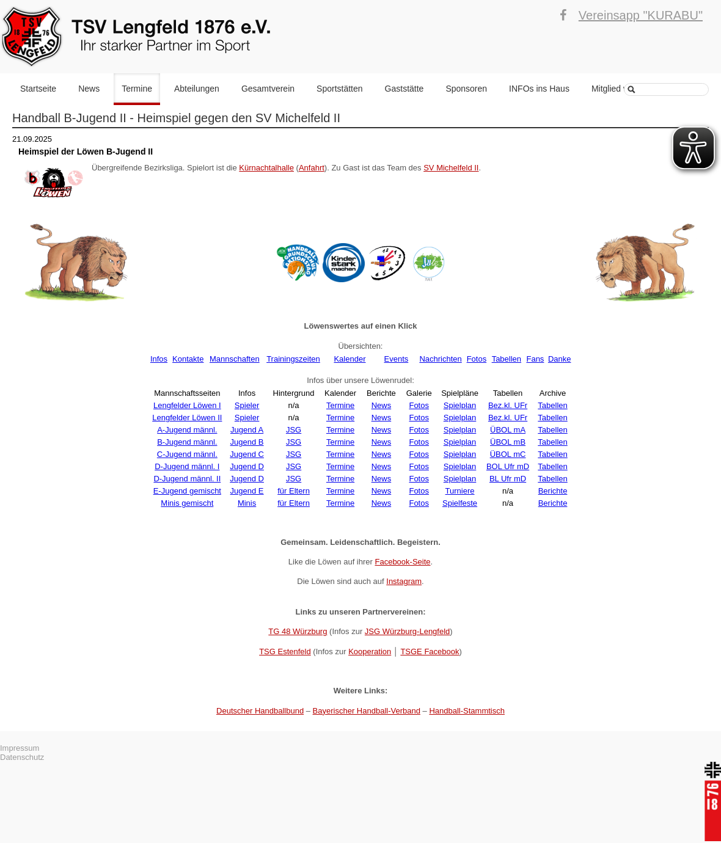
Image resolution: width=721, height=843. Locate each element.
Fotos (477, 358)
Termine (137, 88)
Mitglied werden (621, 88)
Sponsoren (466, 88)
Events (396, 358)
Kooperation (369, 651)
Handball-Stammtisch (467, 710)
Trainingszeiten (293, 358)
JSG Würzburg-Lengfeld (407, 631)
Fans (535, 358)
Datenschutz (22, 757)
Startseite (38, 88)
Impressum (19, 748)
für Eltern (293, 490)
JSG (293, 429)
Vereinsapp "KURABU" (641, 15)
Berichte (553, 490)
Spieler (247, 405)
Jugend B (247, 442)
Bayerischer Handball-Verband (366, 710)
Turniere (460, 490)
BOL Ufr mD (507, 466)
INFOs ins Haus (539, 88)
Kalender (349, 358)
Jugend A (246, 429)
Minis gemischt (187, 503)
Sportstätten (340, 88)
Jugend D (247, 466)
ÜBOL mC (508, 454)
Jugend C (247, 454)
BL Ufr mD (507, 478)
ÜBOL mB (507, 442)
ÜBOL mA (507, 429)
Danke (559, 358)
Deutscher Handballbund (260, 710)
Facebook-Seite (402, 561)
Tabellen (506, 358)
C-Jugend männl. (187, 454)
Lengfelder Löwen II (187, 417)
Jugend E (247, 490)
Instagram (404, 581)
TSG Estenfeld (285, 651)
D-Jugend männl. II (187, 478)
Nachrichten (440, 358)
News (89, 88)
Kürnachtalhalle (266, 167)
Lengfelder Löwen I (187, 405)
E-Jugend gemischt (187, 490)
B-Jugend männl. (187, 442)
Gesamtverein (268, 88)
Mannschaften (235, 358)
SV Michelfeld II (450, 167)
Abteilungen (196, 88)
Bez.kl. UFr (507, 405)
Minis (247, 503)
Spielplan (460, 405)
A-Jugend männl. (187, 429)
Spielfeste (459, 503)
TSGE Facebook (429, 651)
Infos (158, 358)
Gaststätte (404, 88)
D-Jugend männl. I (187, 466)
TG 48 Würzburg (297, 631)
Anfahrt (311, 167)
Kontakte (187, 358)
